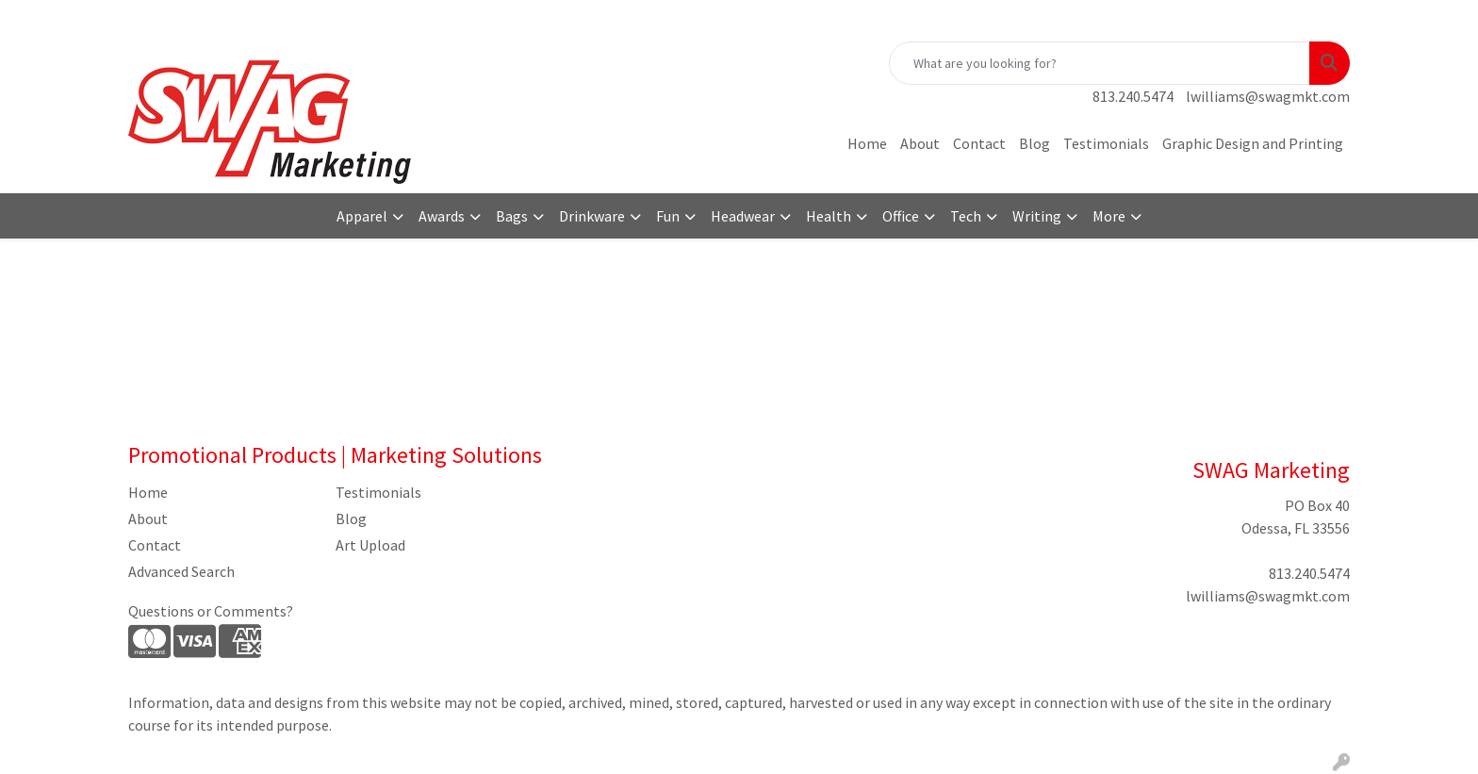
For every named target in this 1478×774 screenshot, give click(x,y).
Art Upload (370, 544)
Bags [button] (512, 215)
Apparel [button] (362, 215)
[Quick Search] (1099, 63)
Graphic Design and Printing (1252, 143)
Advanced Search (181, 571)
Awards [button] (442, 215)
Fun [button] (668, 215)
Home (867, 143)
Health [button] (828, 215)
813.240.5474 (1133, 96)
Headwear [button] (743, 215)
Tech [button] (965, 215)
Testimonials (1106, 143)
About (920, 143)
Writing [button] (1036, 215)
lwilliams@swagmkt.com (1268, 96)
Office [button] (900, 215)
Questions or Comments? (210, 610)
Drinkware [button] (592, 215)
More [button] (1108, 215)
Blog (1034, 143)
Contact (979, 143)
